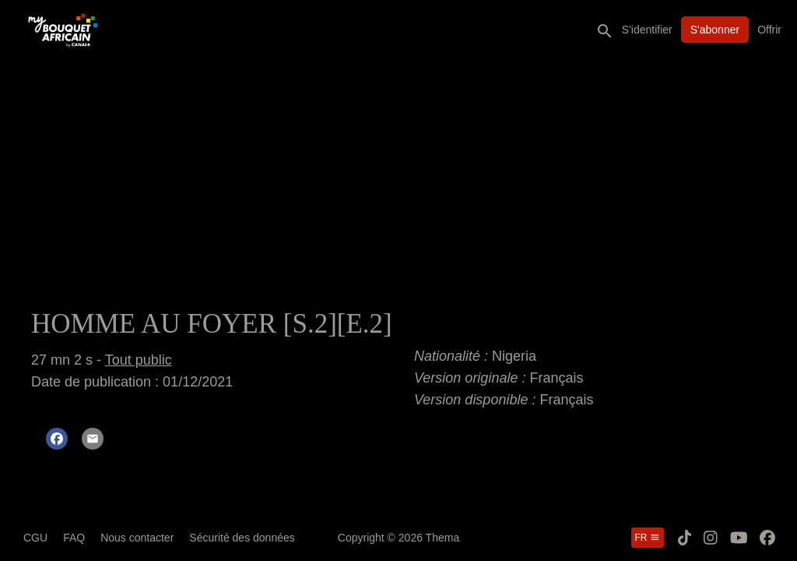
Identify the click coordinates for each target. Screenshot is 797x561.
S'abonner (714, 29)
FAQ (74, 537)
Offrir (769, 29)
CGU (35, 537)
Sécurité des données (241, 537)
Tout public (138, 360)
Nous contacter (137, 537)
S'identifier (647, 29)
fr (647, 537)
